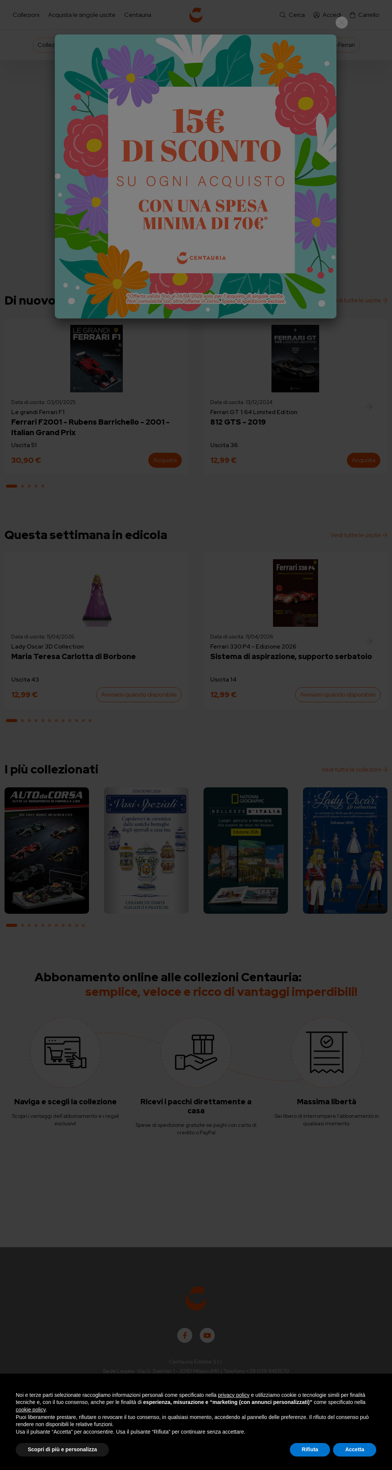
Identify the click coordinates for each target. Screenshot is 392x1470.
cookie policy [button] (30, 1410)
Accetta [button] (354, 1449)
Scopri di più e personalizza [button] (62, 1449)
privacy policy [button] (234, 1395)
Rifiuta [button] (310, 1449)
